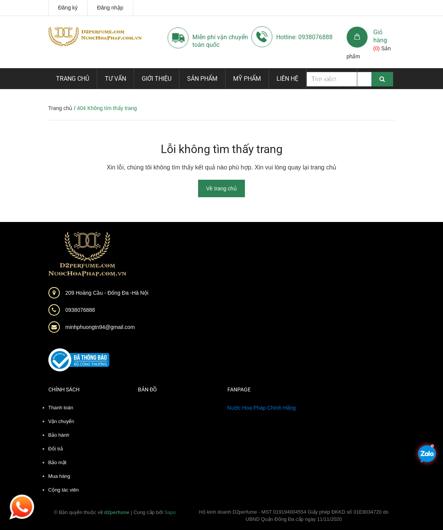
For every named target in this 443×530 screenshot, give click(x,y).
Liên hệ (287, 78)
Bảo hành (58, 435)
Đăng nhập (110, 8)
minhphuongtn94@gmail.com (100, 327)
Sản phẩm (202, 78)
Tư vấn (115, 78)
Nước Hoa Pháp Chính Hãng (261, 408)
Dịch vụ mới (331, 78)
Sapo (170, 512)
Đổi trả (55, 449)
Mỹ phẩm (247, 78)
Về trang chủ (221, 188)
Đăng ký (68, 8)
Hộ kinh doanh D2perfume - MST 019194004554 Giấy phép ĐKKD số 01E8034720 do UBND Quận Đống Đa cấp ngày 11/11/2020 (294, 515)
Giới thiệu (156, 78)
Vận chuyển (61, 421)
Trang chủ (72, 78)
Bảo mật (57, 462)
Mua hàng (59, 476)
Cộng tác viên (63, 490)
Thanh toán (61, 407)
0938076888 (80, 310)
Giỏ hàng (380, 36)
